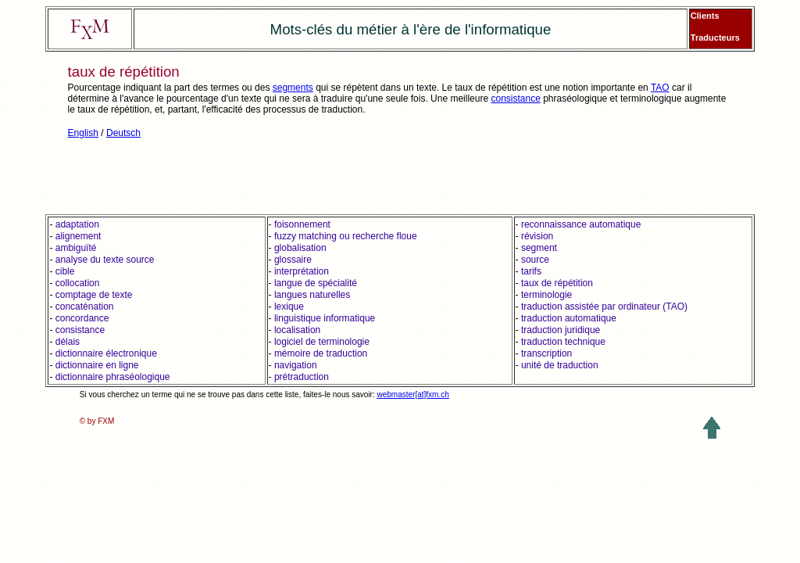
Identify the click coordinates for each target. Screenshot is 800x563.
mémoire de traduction (320, 353)
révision (537, 236)
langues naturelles (312, 294)
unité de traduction (559, 365)
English (83, 132)
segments (293, 87)
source (535, 259)
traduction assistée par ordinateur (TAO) (604, 306)
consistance (515, 98)
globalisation (300, 247)
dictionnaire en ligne (97, 365)
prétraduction (301, 376)
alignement (78, 236)
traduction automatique (568, 318)
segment (539, 247)
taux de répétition (557, 283)
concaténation (84, 306)
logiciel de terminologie (322, 341)
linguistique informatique (324, 318)
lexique (289, 306)
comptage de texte (94, 294)
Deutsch (123, 132)
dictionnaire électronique (106, 353)
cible (65, 271)
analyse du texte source (105, 259)
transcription (546, 353)
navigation (295, 365)
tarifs (531, 271)
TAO (660, 87)
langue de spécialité (315, 283)
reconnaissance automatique (580, 224)
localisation (297, 330)
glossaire (293, 259)
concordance (82, 318)
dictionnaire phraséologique (112, 376)
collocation (77, 283)
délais (67, 341)
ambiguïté (76, 247)
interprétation (301, 271)
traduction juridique (560, 330)
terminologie (546, 294)
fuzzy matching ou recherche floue (345, 236)
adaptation (77, 224)
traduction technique (563, 341)
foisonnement (302, 224)
